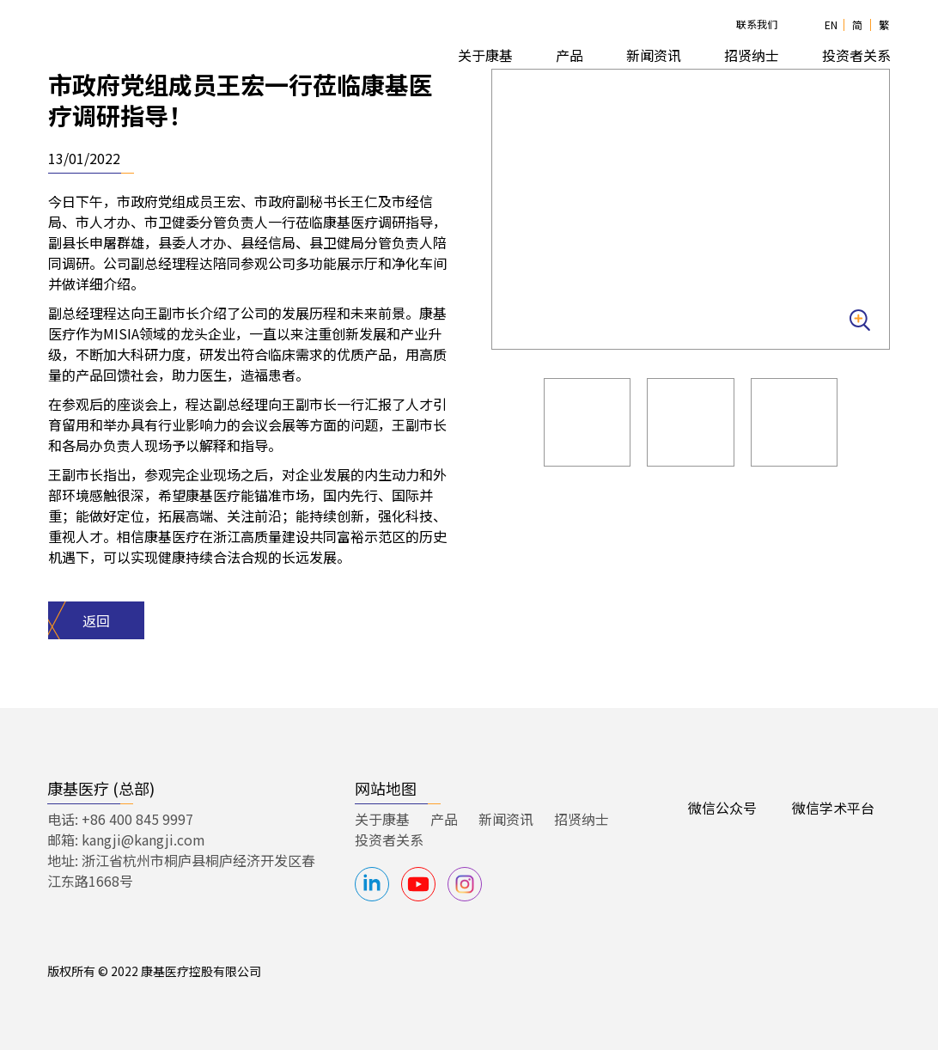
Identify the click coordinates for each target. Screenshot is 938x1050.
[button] (485, 55)
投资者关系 (389, 839)
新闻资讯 (653, 55)
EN (831, 24)
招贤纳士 (581, 819)
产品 (444, 819)
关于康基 (382, 819)
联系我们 (756, 23)
